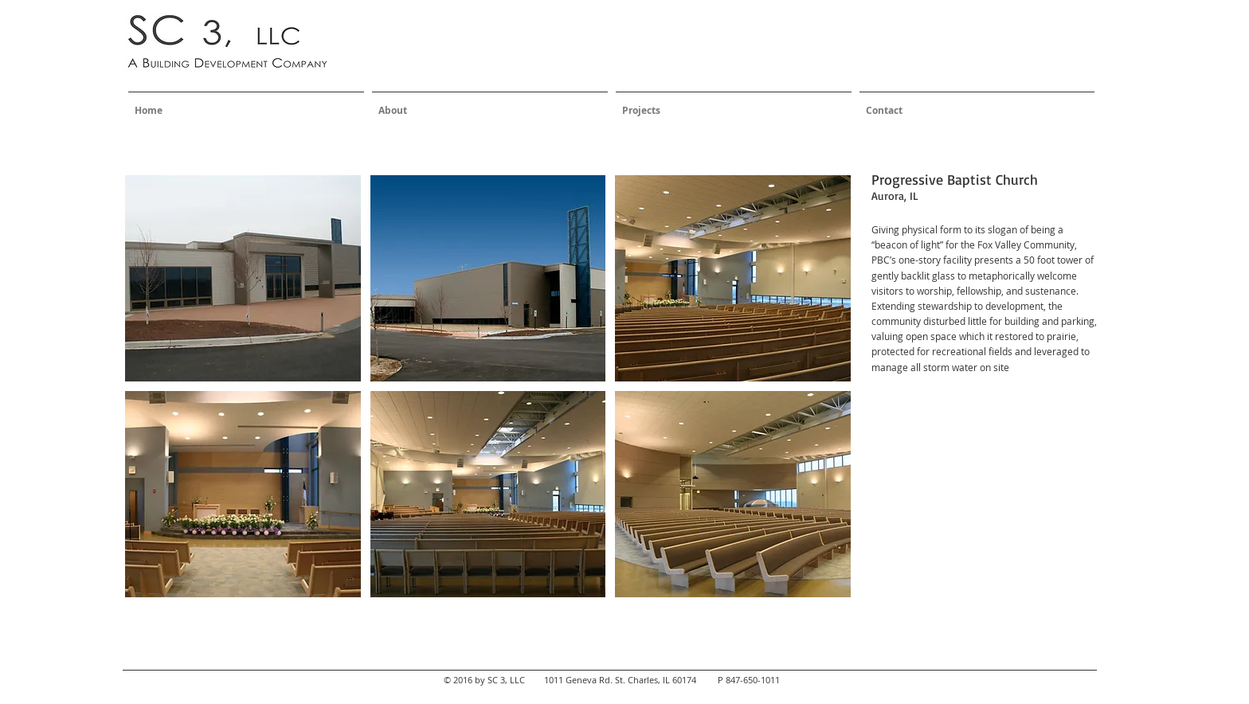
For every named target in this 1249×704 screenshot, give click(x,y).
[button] (243, 278)
